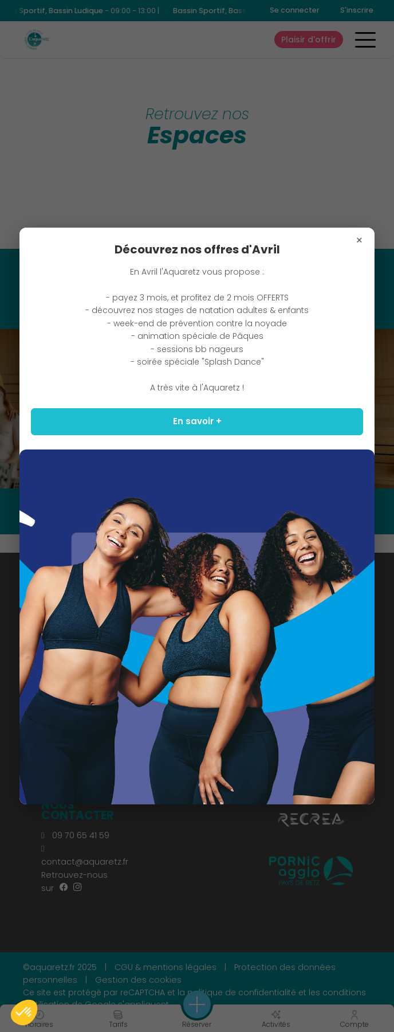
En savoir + (197, 421)
